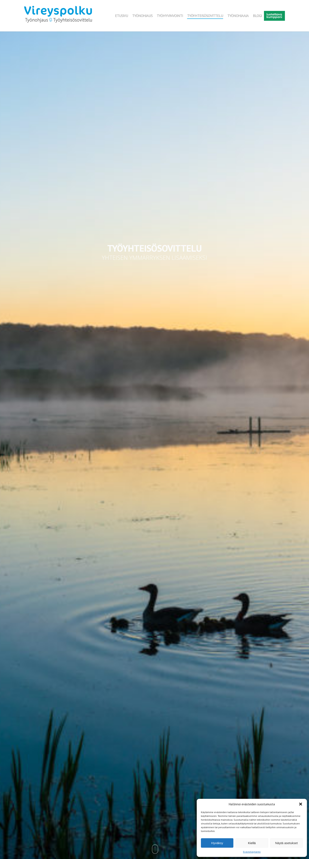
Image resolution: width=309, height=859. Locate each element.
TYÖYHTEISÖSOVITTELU (205, 16)
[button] (301, 804)
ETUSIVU (121, 16)
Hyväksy (217, 843)
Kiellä (252, 843)
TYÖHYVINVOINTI (170, 16)
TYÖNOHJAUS (142, 16)
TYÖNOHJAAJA (238, 16)
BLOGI (257, 16)
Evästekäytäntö (252, 851)
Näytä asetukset (286, 843)
